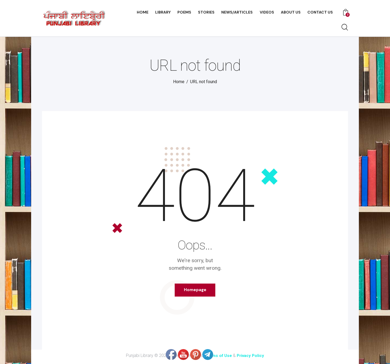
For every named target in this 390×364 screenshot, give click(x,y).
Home (178, 81)
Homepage (195, 291)
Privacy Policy (251, 357)
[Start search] (345, 27)
